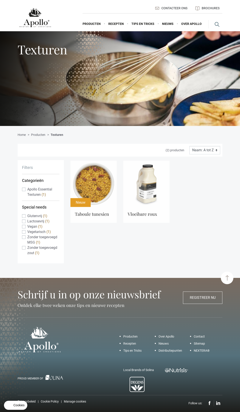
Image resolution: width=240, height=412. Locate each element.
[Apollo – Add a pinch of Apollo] (35, 18)
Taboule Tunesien (92, 216)
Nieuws (164, 343)
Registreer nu (203, 298)
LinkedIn (218, 403)
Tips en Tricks (132, 350)
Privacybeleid (27, 401)
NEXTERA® (202, 350)
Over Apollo (166, 336)
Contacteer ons (171, 8)
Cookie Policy (50, 401)
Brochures (207, 8)
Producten (130, 336)
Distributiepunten (170, 350)
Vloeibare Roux (142, 216)
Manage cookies (75, 401)
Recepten (129, 343)
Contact (199, 336)
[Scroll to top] (227, 278)
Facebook (210, 403)
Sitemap (199, 343)
